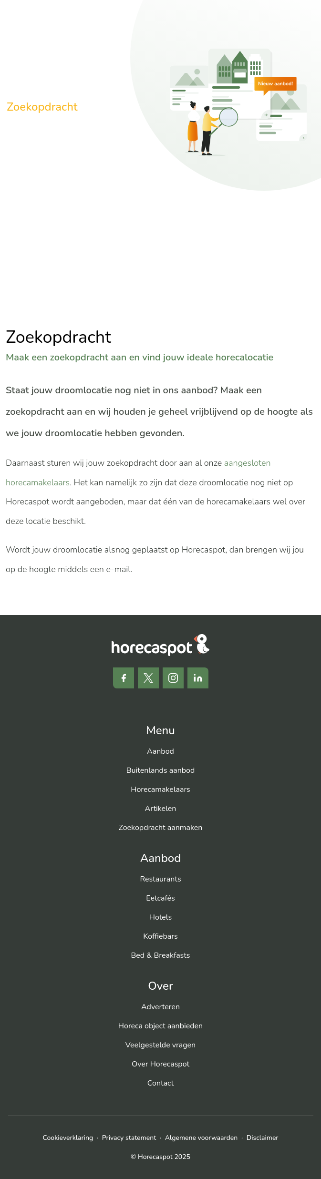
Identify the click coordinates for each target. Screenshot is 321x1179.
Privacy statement (129, 1137)
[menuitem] (160, 751)
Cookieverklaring (68, 1137)
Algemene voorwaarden (201, 1137)
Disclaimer (263, 1137)
